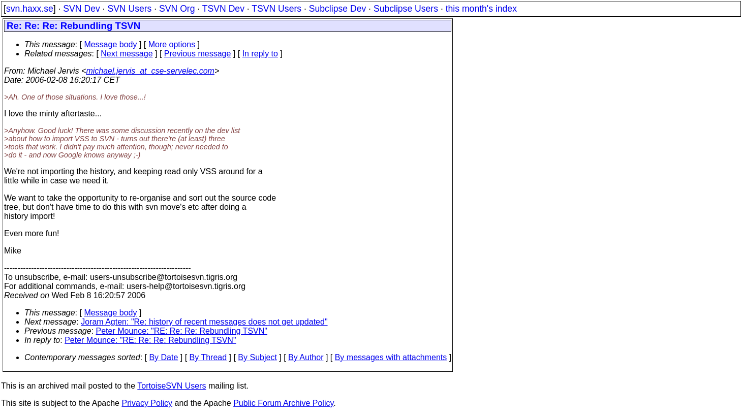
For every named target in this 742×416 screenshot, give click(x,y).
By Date (163, 357)
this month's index (481, 9)
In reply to (260, 53)
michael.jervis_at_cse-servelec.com (150, 71)
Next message (126, 53)
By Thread (208, 357)
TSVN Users (276, 9)
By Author (305, 357)
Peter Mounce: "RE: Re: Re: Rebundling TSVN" (181, 331)
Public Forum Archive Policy (283, 403)
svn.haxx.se (29, 9)
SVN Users (129, 9)
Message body (110, 44)
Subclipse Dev (337, 9)
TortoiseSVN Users (171, 385)
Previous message (197, 53)
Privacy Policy (146, 403)
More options (172, 44)
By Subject (257, 357)
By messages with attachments (391, 357)
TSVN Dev (223, 9)
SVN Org (177, 9)
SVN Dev (81, 9)
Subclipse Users (406, 9)
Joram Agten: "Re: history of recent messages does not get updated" (204, 321)
